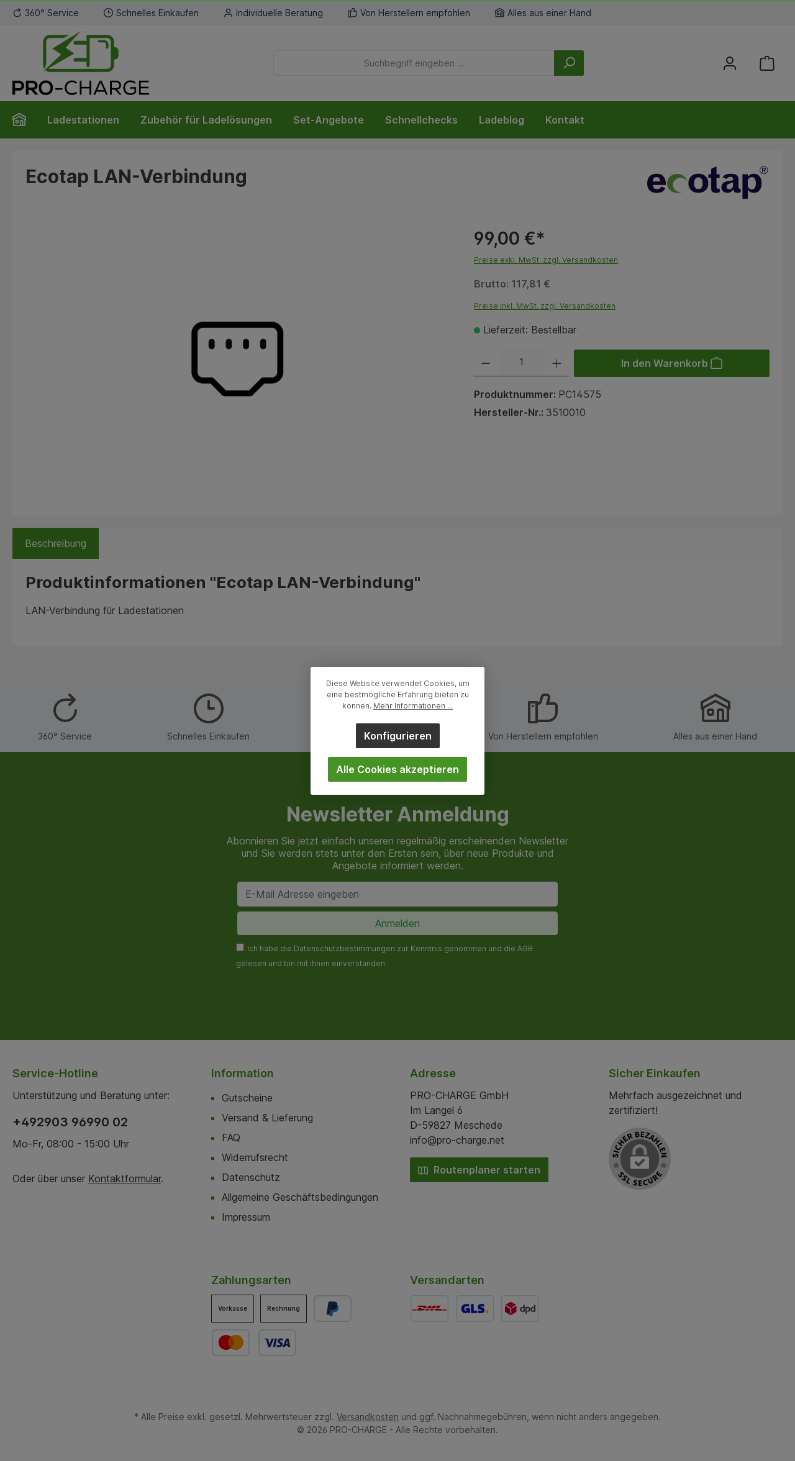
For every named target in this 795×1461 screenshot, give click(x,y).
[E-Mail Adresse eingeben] (397, 894)
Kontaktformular (124, 1178)
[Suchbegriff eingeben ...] (414, 63)
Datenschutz (251, 1177)
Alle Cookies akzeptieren (397, 769)
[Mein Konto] (729, 63)
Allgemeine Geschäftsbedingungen (300, 1197)
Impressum (246, 1217)
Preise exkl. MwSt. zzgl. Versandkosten (546, 260)
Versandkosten (368, 1416)
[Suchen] (569, 63)
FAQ (231, 1137)
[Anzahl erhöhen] (557, 363)
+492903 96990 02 (70, 1122)
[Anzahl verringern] (486, 363)
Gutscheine (247, 1098)
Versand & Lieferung (267, 1117)
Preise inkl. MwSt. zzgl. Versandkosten (545, 305)
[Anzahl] (521, 363)
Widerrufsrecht (255, 1157)
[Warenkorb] (767, 63)
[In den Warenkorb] (672, 363)
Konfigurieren (398, 736)
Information (242, 1073)
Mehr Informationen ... (413, 705)
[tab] (55, 543)
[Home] (24, 119)
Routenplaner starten (479, 1170)
